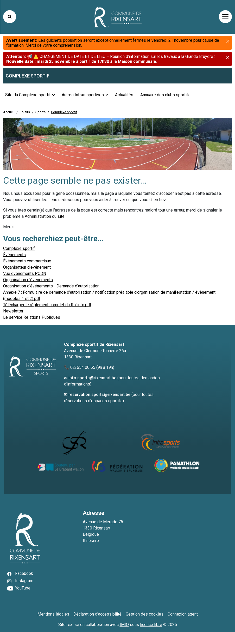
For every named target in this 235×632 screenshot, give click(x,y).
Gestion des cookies (144, 614)
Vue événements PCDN (24, 273)
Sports (40, 112)
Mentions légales (53, 614)
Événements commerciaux (27, 260)
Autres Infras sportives (83, 94)
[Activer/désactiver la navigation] (225, 16)
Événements (14, 254)
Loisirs (25, 112)
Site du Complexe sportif (28, 94)
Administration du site (45, 216)
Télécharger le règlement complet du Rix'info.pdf (47, 304)
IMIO (124, 624)
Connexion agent (183, 614)
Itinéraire (91, 540)
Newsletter (13, 311)
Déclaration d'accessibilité (97, 614)
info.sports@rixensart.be (92, 377)
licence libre (151, 624)
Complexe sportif (19, 248)
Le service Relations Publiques (31, 317)
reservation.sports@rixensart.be (99, 394)
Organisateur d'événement (27, 267)
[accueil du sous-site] (117, 75)
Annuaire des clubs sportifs (165, 94)
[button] (223, 74)
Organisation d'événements (28, 279)
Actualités (124, 94)
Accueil (8, 112)
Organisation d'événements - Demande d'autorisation (51, 286)
